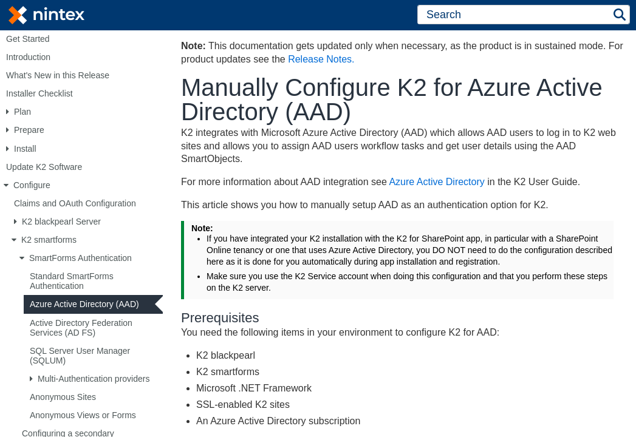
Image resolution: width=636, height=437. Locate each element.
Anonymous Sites (63, 397)
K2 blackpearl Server (61, 221)
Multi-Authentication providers (93, 379)
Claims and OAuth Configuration (75, 203)
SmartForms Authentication (80, 258)
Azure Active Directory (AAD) (84, 304)
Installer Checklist (39, 93)
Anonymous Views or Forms (83, 415)
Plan (22, 112)
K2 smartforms (49, 240)
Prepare (29, 130)
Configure (31, 185)
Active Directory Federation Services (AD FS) (81, 327)
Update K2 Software (44, 167)
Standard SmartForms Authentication (72, 281)
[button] (619, 14)
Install (25, 149)
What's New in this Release (57, 75)
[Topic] (399, 233)
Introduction (28, 57)
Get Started (28, 39)
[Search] (514, 14)
